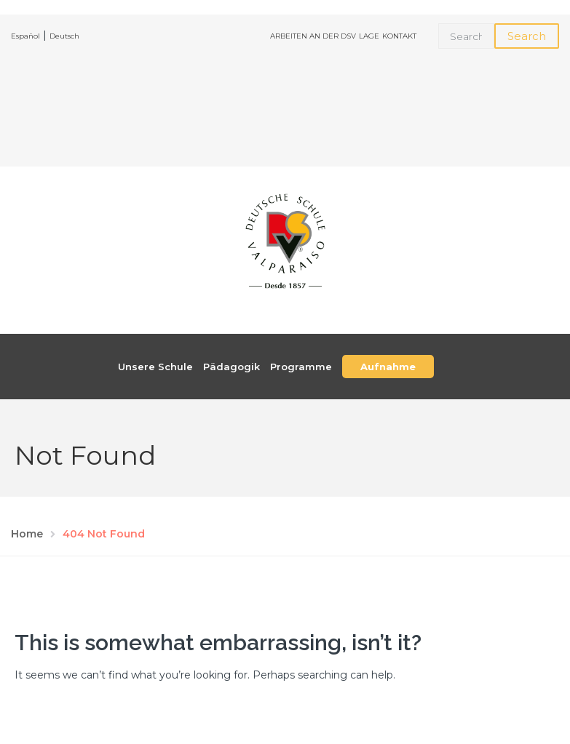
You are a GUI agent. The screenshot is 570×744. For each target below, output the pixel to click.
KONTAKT (399, 36)
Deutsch (64, 36)
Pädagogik (231, 366)
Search (526, 36)
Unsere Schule (155, 366)
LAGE (369, 36)
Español (25, 36)
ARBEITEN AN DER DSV (313, 36)
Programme (301, 366)
